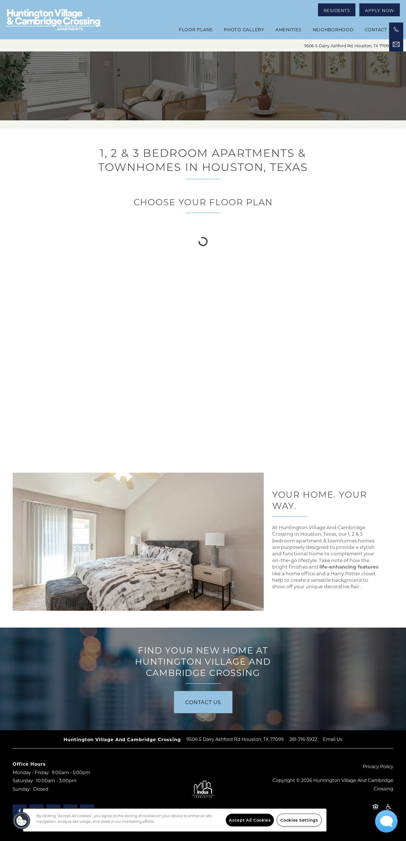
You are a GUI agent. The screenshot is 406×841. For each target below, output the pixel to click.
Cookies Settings (299, 820)
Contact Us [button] (203, 702)
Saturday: (23, 780)
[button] (336, 10)
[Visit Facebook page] (20, 811)
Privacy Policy (378, 766)
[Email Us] (396, 44)
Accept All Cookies (250, 820)
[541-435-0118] (396, 29)
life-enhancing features (348, 566)
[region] (174, 820)
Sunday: (22, 789)
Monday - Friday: (31, 772)
